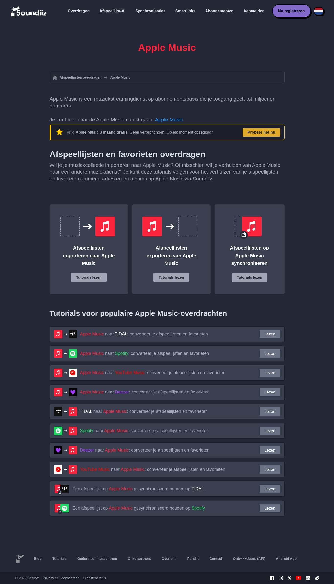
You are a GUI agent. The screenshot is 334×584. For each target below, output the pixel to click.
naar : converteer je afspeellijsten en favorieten (144, 334)
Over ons (169, 558)
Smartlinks (185, 11)
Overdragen (79, 11)
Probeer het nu (261, 132)
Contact (215, 558)
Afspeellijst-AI (112, 11)
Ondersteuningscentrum (97, 558)
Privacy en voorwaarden (61, 578)
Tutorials (59, 558)
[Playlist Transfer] (29, 11)
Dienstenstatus (94, 578)
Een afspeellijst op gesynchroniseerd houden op (138, 488)
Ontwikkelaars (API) (249, 558)
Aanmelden (254, 11)
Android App (286, 558)
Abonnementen (219, 11)
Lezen (270, 334)
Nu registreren (291, 11)
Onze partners (139, 558)
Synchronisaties (150, 11)
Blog (38, 558)
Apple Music (169, 119)
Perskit (193, 558)
